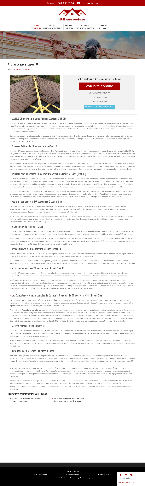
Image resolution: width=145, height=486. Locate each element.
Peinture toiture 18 (69, 27)
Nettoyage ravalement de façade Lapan (69, 398)
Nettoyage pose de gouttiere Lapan (67, 401)
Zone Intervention (72, 471)
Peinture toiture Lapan (18, 401)
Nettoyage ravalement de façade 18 (84, 27)
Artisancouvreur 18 (36, 27)
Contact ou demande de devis (99, 106)
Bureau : (60, 3)
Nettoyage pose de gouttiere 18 (104, 27)
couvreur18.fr (43, 475)
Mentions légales (103, 475)
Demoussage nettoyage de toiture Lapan (25, 398)
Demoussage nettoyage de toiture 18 (52, 27)
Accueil (10, 69)
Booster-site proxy (86, 478)
